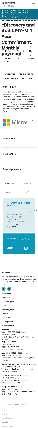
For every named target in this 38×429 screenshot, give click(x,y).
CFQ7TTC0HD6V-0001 (21, 222)
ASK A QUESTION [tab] (11, 78)
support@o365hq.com (10, 346)
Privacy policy (7, 318)
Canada (5, 422)
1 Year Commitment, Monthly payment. (21, 211)
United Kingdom (8, 418)
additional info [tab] (26, 74)
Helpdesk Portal (8, 326)
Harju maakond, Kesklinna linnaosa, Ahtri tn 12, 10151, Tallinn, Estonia (18, 392)
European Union (8, 426)
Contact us (6, 297)
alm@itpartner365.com (11, 367)
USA (3, 410)
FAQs (4, 305)
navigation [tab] (10, 74)
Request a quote (8, 301)
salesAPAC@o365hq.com (11, 355)
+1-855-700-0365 (13, 332)
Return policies (7, 322)
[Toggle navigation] (33, 4)
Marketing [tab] (27, 78)
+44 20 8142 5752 (23, 364)
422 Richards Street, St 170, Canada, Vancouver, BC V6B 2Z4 (15, 381)
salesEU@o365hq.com (10, 389)
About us (5, 314)
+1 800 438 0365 (8, 344)
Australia (5, 414)
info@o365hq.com (9, 334)
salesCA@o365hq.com (10, 378)
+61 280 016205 (16, 353)
